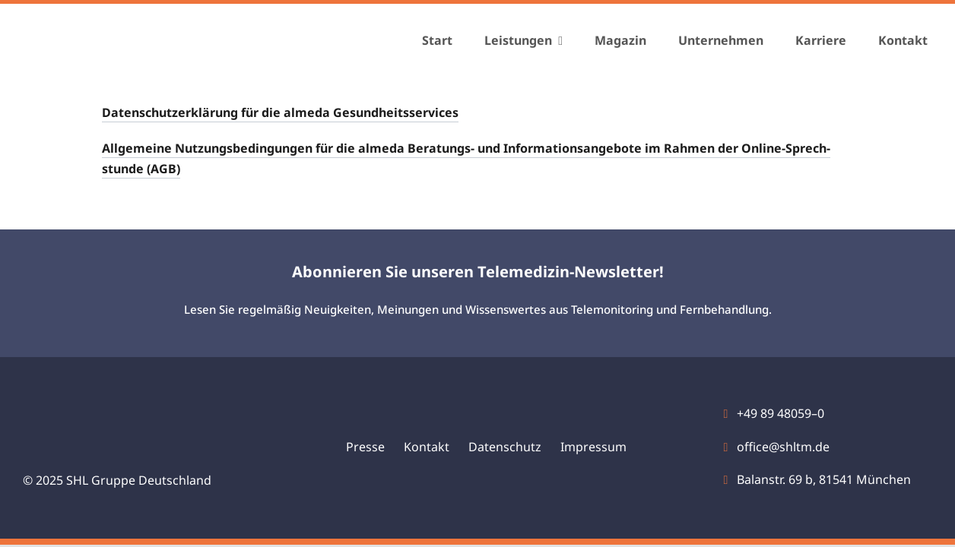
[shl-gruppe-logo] (106, 32)
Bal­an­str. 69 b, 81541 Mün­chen (824, 479)
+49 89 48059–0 (780, 413)
